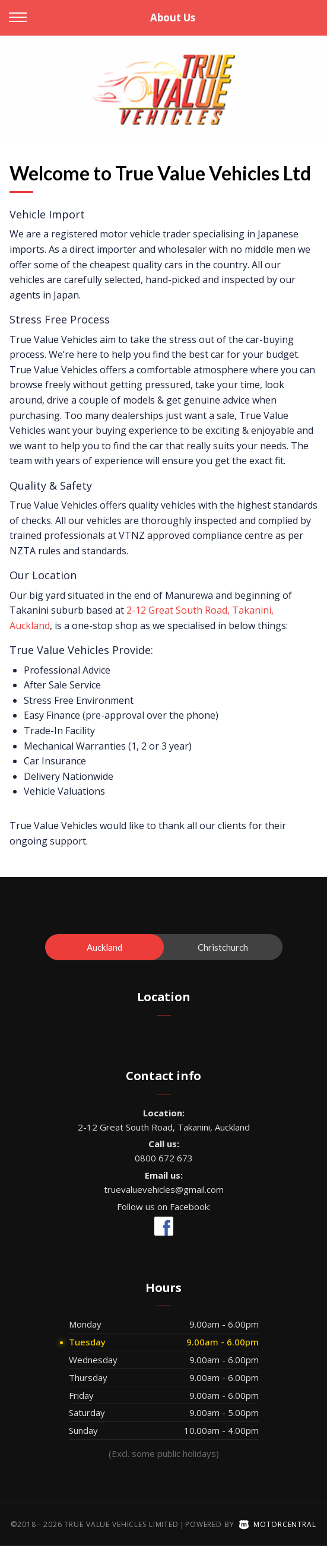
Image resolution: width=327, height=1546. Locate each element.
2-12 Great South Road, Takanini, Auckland (164, 1127)
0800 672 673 (164, 1158)
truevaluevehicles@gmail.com (164, 1189)
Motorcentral (277, 1524)
